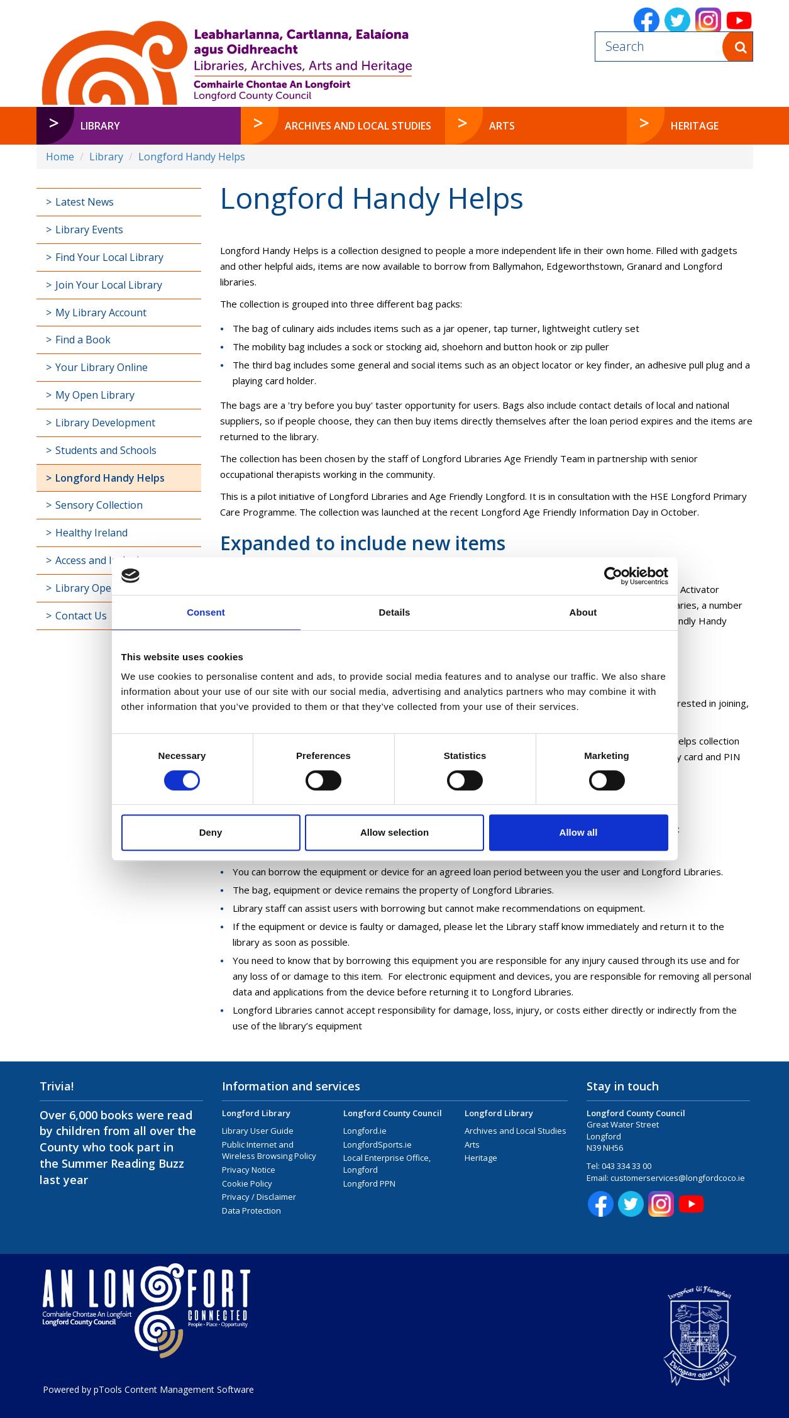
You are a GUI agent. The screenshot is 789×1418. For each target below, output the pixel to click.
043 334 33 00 (626, 1166)
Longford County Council (392, 1113)
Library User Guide (258, 1130)
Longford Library (256, 1113)
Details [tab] (395, 612)
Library (106, 156)
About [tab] (583, 612)
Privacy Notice (248, 1169)
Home (60, 156)
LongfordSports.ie (377, 1144)
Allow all (579, 832)
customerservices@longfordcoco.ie (677, 1177)
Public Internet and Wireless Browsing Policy (269, 1150)
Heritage (481, 1157)
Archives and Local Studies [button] (358, 126)
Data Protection (251, 1210)
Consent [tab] (206, 612)
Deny (211, 832)
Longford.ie (365, 1130)
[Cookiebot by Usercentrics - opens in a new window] (613, 576)
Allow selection (394, 832)
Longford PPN (369, 1183)
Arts (472, 1144)
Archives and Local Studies (515, 1130)
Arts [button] (502, 126)
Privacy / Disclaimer (259, 1196)
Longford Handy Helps (191, 156)
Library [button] (100, 126)
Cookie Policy (247, 1183)
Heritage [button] (695, 126)
